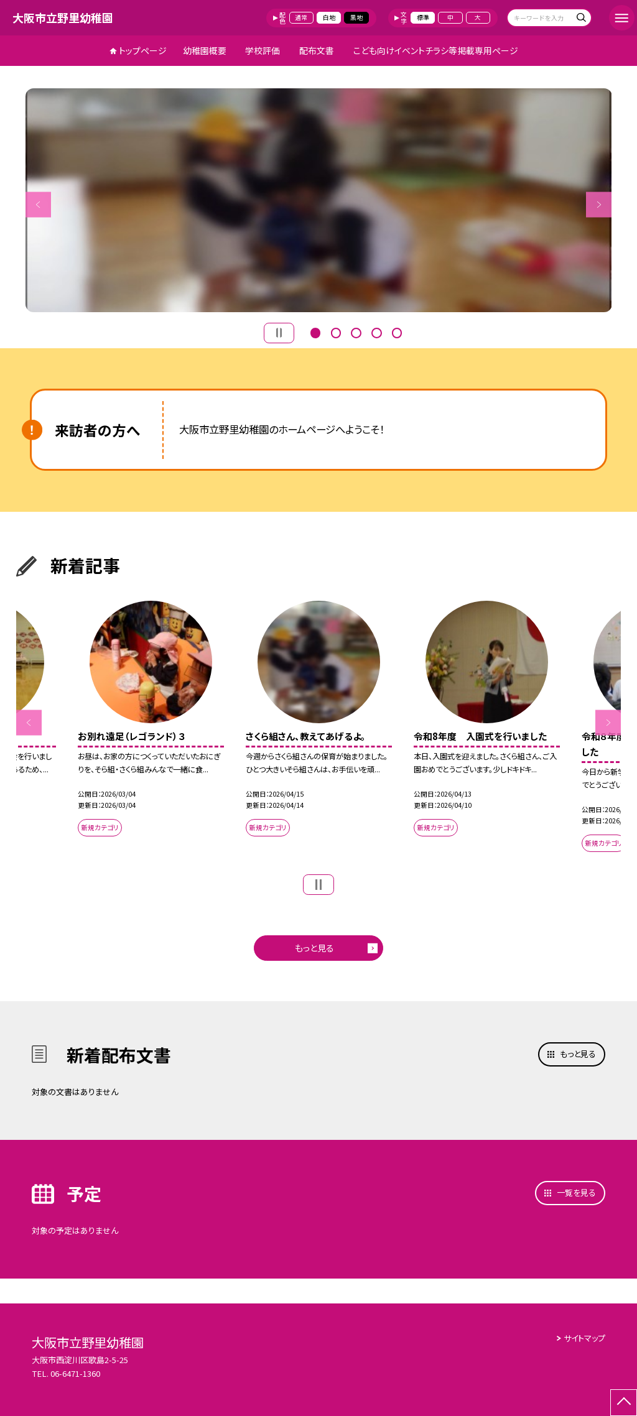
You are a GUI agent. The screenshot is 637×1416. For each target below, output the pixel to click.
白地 (329, 17)
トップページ (143, 50)
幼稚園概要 (204, 50)
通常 (301, 17)
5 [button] (397, 331)
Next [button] (598, 204)
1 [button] (315, 331)
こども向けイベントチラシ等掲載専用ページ (435, 50)
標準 (423, 17)
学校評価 (262, 50)
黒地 (356, 17)
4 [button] (376, 331)
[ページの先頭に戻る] (623, 1402)
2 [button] (336, 331)
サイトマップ (584, 1338)
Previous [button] (38, 204)
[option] (319, 200)
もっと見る (314, 948)
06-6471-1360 (75, 1373)
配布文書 (316, 50)
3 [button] (356, 331)
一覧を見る (576, 1192)
